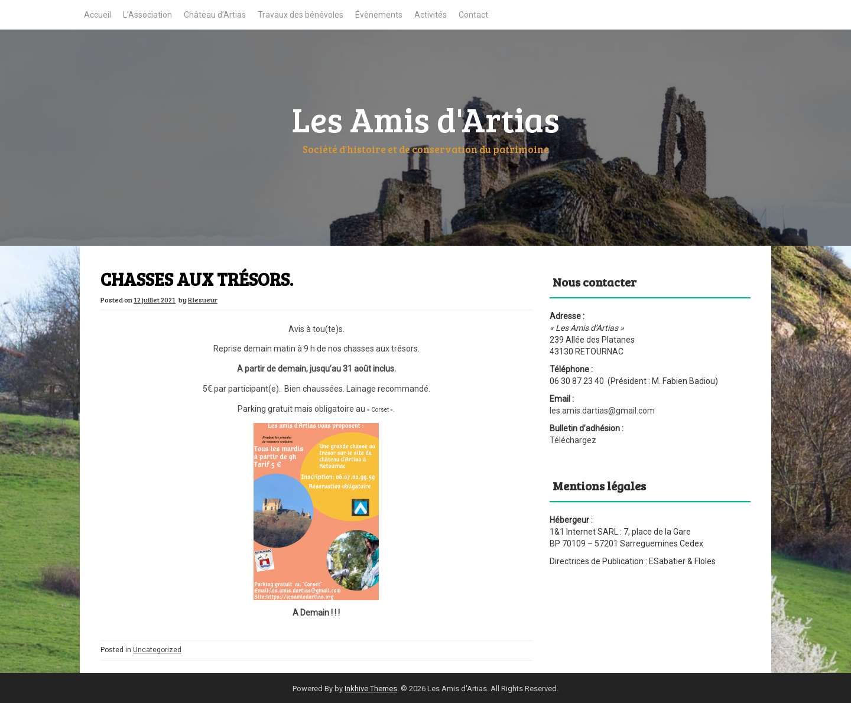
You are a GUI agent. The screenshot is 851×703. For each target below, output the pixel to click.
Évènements (378, 14)
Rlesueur (202, 299)
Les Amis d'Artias (426, 119)
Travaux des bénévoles (300, 14)
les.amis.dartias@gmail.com (602, 410)
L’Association (147, 14)
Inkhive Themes (371, 688)
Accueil (97, 14)
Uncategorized (157, 650)
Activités (430, 14)
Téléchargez (573, 440)
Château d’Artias (215, 14)
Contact (473, 14)
